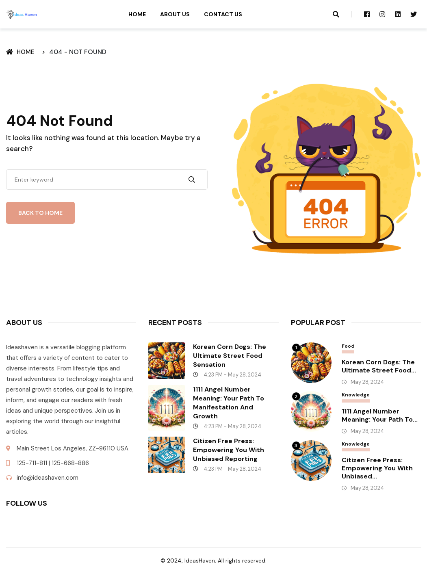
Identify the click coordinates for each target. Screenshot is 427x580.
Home (137, 14)
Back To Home (40, 212)
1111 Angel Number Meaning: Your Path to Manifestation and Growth (228, 402)
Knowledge (356, 395)
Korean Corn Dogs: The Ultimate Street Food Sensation (229, 355)
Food (348, 346)
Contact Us (223, 14)
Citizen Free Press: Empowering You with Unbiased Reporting (228, 450)
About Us (175, 14)
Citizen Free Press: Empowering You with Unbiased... (377, 468)
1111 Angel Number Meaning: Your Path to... (380, 415)
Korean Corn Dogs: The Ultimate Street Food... (379, 366)
